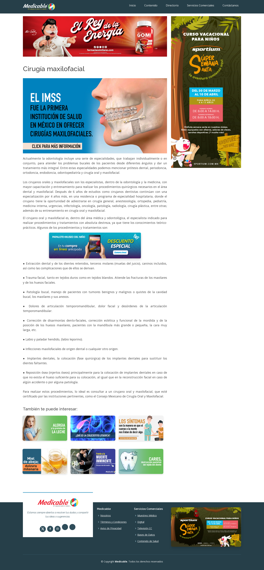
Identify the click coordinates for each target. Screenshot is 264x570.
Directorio (172, 5)
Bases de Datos (146, 535)
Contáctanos (231, 5)
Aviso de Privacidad (110, 528)
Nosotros (105, 515)
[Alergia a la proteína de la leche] (45, 428)
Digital (140, 522)
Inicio (132, 5)
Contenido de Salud (148, 541)
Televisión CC (144, 528)
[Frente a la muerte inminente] (93, 461)
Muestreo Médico (147, 515)
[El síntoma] (141, 428)
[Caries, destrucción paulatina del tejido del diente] (141, 461)
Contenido (150, 5)
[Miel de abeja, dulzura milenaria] (45, 461)
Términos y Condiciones (113, 522)
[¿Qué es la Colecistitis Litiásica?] (93, 428)
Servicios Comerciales (200, 5)
